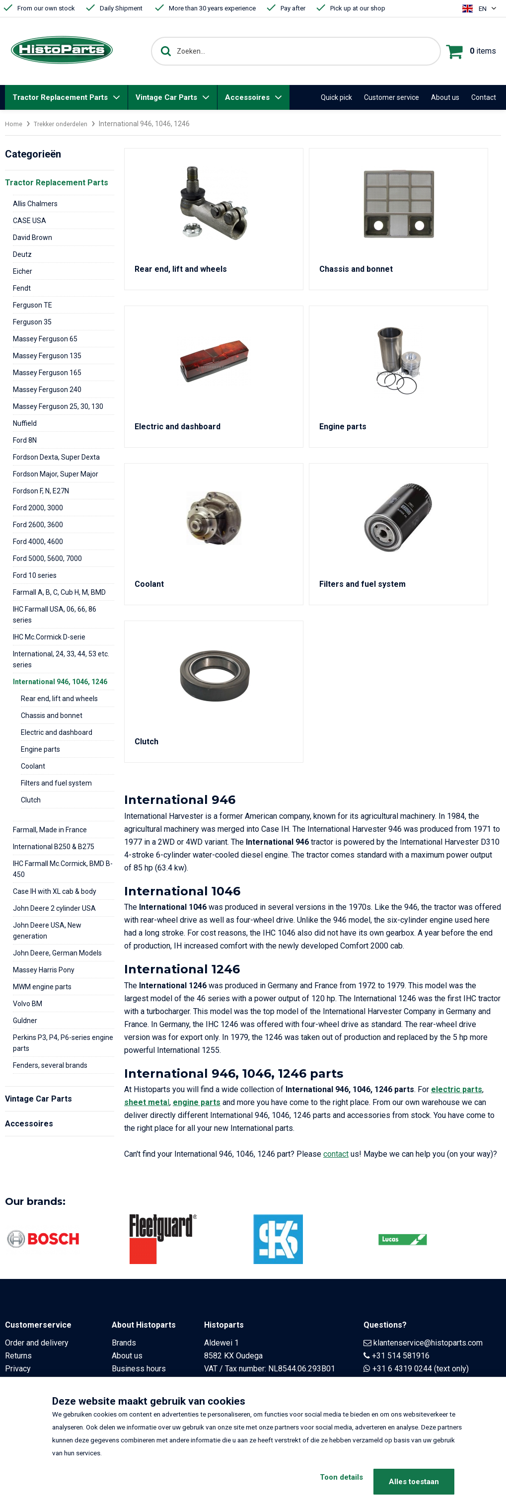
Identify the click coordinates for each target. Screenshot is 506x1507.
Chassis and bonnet (51, 715)
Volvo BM (27, 1004)
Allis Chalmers (35, 204)
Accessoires (247, 97)
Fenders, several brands (50, 1065)
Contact (483, 97)
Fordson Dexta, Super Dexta (56, 457)
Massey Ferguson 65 (45, 339)
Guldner (25, 1021)
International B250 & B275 (53, 847)
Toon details (329, 1481)
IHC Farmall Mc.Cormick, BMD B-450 (63, 869)
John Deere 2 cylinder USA (54, 908)
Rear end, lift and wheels (59, 699)
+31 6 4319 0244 (402, 1368)
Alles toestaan (414, 1481)
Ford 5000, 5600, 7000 (47, 558)
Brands (124, 1343)
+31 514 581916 (401, 1355)
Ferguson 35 (32, 322)
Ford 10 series (35, 575)
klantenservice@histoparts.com (428, 1343)
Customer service (391, 97)
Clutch (31, 800)
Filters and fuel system (56, 783)
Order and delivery (37, 1343)
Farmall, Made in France (50, 830)
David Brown (32, 237)
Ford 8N (25, 440)
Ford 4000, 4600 (38, 542)
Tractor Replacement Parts (60, 97)
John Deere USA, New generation (47, 930)
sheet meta (145, 1102)
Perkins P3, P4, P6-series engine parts (63, 1042)
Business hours (139, 1368)
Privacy (18, 1368)
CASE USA (29, 221)
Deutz (22, 254)
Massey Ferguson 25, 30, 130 (58, 406)
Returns (18, 1355)
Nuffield (25, 423)
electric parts (456, 1089)
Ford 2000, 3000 (38, 508)
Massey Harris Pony (43, 970)
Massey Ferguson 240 (47, 390)
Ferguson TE (32, 305)
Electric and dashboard (56, 732)
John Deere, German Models (57, 953)
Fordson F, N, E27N (41, 491)
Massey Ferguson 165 (47, 373)
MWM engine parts (42, 987)
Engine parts (40, 749)
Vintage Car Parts (166, 97)
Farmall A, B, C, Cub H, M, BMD (59, 592)
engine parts (196, 1102)
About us (445, 97)
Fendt (22, 288)
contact (336, 1154)
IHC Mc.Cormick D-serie (49, 637)
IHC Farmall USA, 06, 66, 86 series (54, 614)
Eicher (22, 271)
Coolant (33, 766)
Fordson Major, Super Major (55, 474)
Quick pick (336, 97)
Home (14, 124)
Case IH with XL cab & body (54, 891)
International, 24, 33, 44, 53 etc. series (61, 659)
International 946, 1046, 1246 (60, 682)
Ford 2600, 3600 (38, 525)
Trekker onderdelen (65, 124)
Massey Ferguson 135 (47, 356)
